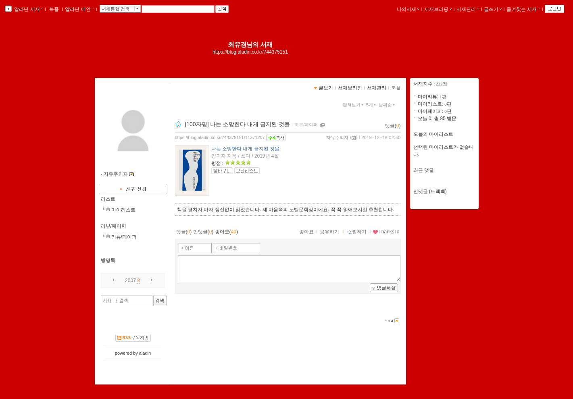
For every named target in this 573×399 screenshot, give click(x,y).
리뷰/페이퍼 (113, 226)
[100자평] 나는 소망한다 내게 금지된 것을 (237, 124)
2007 (130, 280)
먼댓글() (203, 232)
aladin (145, 353)
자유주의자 (337, 137)
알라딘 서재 (28, 9)
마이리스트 (123, 210)
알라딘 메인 (79, 9)
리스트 (108, 199)
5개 (371, 104)
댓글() (393, 126)
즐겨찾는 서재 (523, 9)
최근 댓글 (423, 170)
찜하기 (357, 232)
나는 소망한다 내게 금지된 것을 (245, 149)
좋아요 (306, 232)
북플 (54, 9)
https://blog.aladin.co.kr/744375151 (250, 52)
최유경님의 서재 (250, 44)
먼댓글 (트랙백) (430, 191)
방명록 (108, 260)
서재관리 (467, 9)
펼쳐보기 (354, 104)
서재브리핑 (438, 9)
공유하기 (329, 232)
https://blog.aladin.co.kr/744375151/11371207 (220, 137)
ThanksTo (386, 232)
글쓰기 (493, 9)
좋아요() (226, 232)
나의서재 (408, 9)
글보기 (326, 88)
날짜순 (387, 104)
